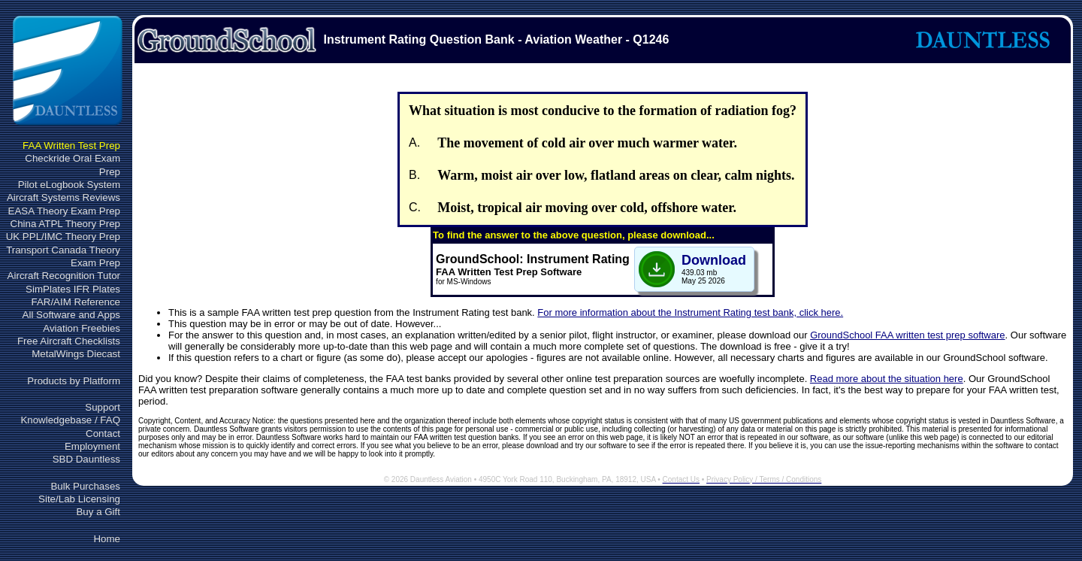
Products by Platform (73, 381)
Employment (92, 446)
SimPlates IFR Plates (73, 289)
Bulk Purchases (85, 486)
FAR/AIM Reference (75, 302)
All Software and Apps (71, 314)
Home (106, 538)
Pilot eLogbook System (69, 184)
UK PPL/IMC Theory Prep (63, 236)
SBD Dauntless (86, 459)
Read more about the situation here (886, 378)
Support (102, 407)
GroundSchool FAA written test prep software (907, 335)
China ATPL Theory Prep (65, 223)
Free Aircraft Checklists (68, 341)
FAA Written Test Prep (71, 145)
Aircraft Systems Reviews (63, 197)
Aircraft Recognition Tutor (64, 275)
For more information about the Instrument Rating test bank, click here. (690, 312)
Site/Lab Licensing (79, 499)
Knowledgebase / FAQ (70, 420)
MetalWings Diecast (76, 353)
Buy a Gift (98, 511)
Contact (103, 433)
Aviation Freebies (81, 328)
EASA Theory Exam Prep (64, 211)
